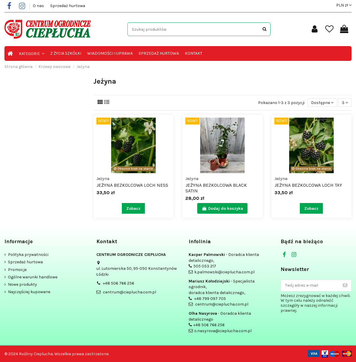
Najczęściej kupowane (29, 291)
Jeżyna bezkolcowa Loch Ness (132, 185)
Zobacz (133, 208)
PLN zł (344, 5)
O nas (39, 5)
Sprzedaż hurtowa (67, 5)
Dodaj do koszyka (222, 208)
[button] (31, 53)
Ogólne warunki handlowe (32, 277)
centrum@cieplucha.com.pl (129, 292)
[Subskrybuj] (345, 285)
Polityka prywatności (28, 254)
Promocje (17, 269)
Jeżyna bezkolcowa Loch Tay (308, 185)
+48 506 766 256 (118, 283)
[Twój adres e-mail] (310, 285)
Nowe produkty (22, 284)
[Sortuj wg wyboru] (322, 102)
